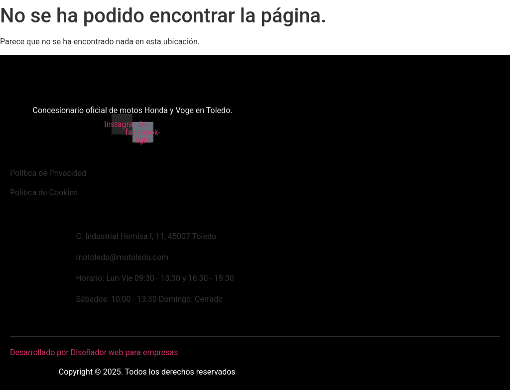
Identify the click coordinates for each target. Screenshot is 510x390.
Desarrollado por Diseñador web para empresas (94, 352)
